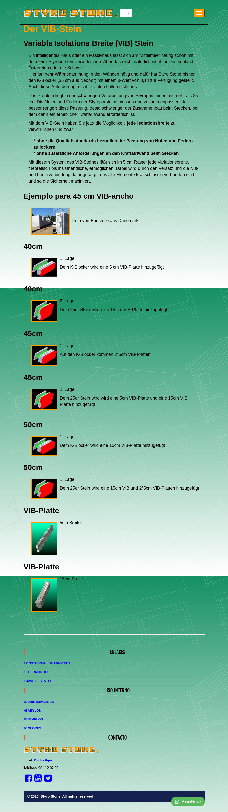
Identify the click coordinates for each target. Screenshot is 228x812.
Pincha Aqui (43, 760)
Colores (32, 728)
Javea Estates (38, 681)
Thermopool (37, 672)
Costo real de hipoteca (47, 663)
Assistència (188, 801)
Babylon (32, 710)
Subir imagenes (39, 702)
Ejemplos (33, 719)
